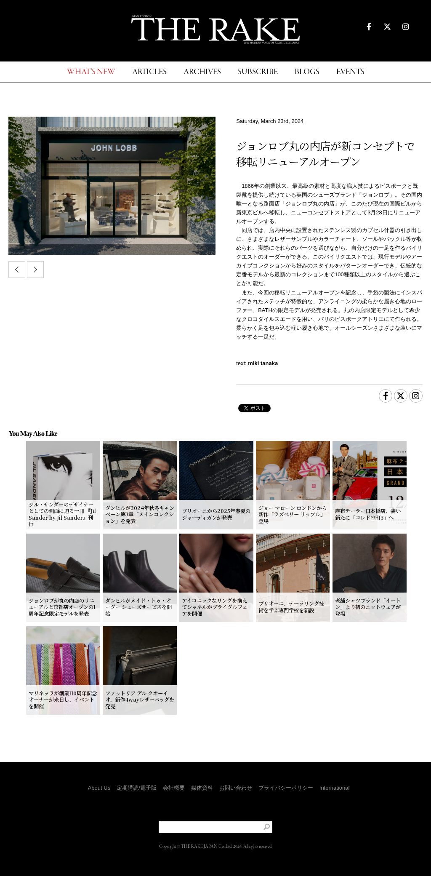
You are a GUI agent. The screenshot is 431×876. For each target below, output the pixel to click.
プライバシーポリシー (285, 788)
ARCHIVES (202, 72)
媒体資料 (202, 788)
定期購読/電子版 (137, 788)
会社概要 (174, 788)
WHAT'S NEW (91, 72)
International (334, 788)
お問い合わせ (235, 788)
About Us (99, 788)
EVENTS (350, 72)
